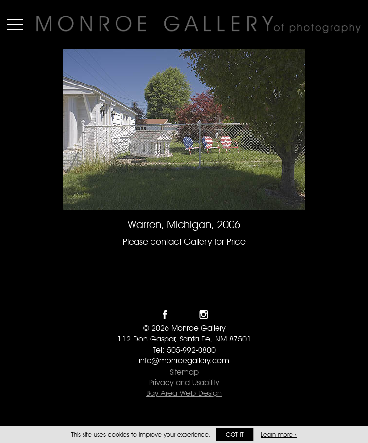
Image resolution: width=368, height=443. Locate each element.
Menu (15, 24)
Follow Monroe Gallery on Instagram (203, 314)
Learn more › (279, 434)
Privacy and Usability (184, 382)
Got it (235, 434)
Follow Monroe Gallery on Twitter (184, 314)
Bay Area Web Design (184, 393)
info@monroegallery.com (184, 360)
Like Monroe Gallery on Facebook (164, 314)
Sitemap (184, 371)
